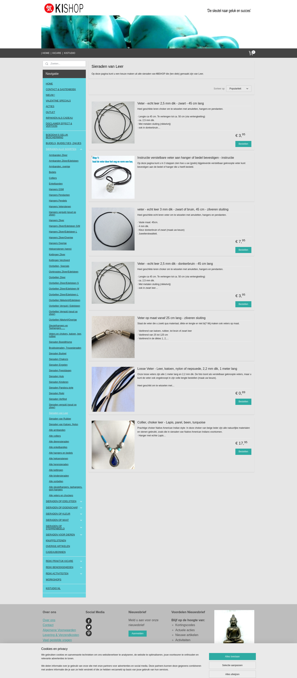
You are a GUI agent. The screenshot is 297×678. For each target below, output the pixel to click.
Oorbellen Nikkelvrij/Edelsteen (64, 300)
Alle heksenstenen (58, 458)
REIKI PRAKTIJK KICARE (64, 561)
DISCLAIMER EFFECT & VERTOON (59, 124)
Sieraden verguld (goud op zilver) (62, 406)
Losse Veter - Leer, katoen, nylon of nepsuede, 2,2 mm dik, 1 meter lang (187, 368)
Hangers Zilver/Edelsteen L (63, 231)
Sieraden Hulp (56, 376)
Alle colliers (55, 436)
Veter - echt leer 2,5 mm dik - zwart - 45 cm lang (170, 103)
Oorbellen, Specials (59, 266)
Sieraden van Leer (58, 413)
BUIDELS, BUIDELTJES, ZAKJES (63, 143)
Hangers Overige (58, 243)
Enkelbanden (56, 183)
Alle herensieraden (58, 464)
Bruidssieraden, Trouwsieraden (65, 348)
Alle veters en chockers (61, 495)
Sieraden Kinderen (58, 382)
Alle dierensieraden (59, 441)
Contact (48, 625)
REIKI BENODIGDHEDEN (64, 567)
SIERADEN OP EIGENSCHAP (64, 507)
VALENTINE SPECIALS (58, 100)
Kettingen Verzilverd (59, 260)
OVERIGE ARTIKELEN (58, 546)
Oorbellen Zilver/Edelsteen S (64, 283)
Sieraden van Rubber (60, 418)
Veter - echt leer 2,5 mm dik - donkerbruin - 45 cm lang (175, 263)
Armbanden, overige (59, 166)
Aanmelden (138, 633)
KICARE (56, 53)
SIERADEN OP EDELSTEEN (64, 501)
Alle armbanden (57, 430)
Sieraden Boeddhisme (60, 342)
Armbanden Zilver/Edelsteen (63, 160)
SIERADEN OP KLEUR (64, 514)
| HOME (45, 53)
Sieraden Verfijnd (58, 399)
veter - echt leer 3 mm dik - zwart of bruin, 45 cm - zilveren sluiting (183, 209)
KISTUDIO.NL (53, 588)
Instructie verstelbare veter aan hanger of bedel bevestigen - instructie (185, 157)
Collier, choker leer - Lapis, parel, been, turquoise (171, 422)
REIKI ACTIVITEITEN (64, 573)
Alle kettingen (56, 470)
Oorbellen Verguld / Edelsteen (64, 306)
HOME (49, 83)
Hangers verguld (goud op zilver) (62, 213)
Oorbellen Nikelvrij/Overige (63, 319)
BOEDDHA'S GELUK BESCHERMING (57, 136)
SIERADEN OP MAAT (64, 520)
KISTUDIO (69, 53)
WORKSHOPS (53, 579)
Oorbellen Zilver (57, 277)
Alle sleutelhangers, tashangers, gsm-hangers (65, 488)
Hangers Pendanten (59, 195)
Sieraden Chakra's (58, 359)
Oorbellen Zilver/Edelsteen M (64, 288)
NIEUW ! (50, 95)
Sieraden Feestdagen (60, 370)
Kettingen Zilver (57, 254)
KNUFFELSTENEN (56, 540)
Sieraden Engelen (58, 365)
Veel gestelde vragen (57, 640)
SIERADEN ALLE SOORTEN (64, 149)
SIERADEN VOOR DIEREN (64, 534)
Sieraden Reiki (56, 393)
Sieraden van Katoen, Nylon (63, 424)
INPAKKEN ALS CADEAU (59, 118)
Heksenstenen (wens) (60, 249)
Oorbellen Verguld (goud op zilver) (63, 312)
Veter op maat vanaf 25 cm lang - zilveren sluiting (171, 318)
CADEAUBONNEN (56, 552)
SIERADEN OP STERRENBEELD (64, 527)
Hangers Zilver (56, 220)
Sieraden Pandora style (61, 387)
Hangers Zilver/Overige (61, 237)
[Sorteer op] (238, 89)
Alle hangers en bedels (61, 453)
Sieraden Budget (57, 353)
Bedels (52, 172)
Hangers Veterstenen (60, 206)
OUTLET (50, 112)
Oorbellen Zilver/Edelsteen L (63, 294)
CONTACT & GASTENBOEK (61, 89)
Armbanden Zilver (58, 155)
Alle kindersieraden (59, 475)
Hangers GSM (56, 189)
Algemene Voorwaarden (59, 630)
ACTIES (50, 106)
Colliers (53, 178)
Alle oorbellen (56, 481)
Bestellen (243, 144)
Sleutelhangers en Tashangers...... (58, 327)
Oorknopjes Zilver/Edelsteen (63, 271)
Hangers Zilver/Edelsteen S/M (64, 226)
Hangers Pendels (58, 200)
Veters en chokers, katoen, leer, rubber (65, 335)
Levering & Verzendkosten (61, 635)
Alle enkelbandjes (58, 447)
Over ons (49, 620)
